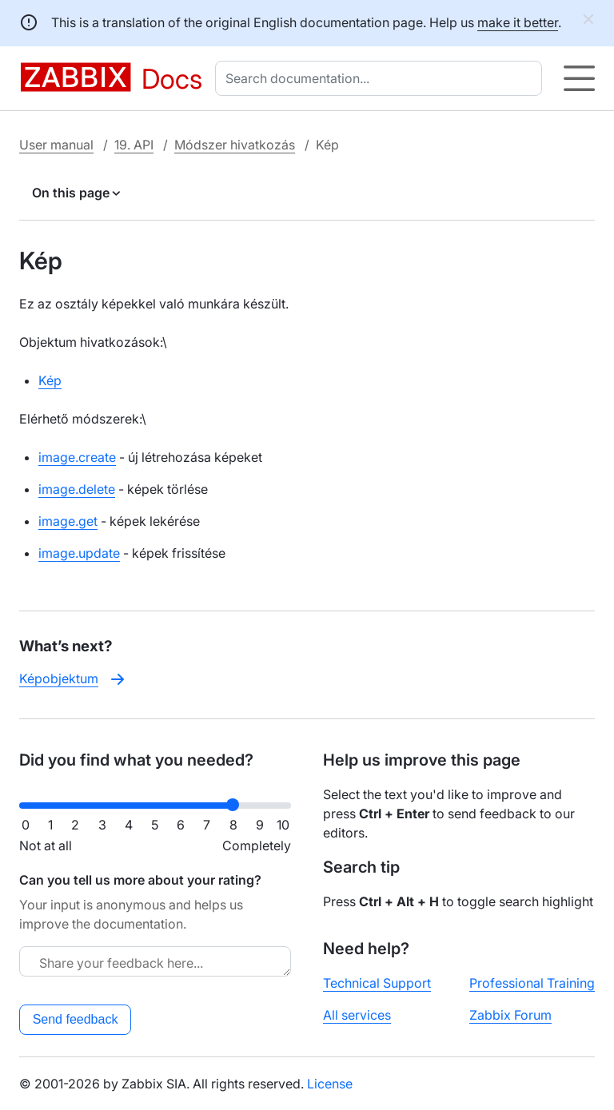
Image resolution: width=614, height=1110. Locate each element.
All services (357, 1015)
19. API (134, 145)
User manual (56, 145)
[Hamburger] (579, 78)
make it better (517, 22)
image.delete (76, 489)
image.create (77, 457)
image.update (79, 553)
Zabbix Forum (510, 1015)
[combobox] (381, 78)
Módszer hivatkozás (234, 145)
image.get (68, 521)
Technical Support (377, 983)
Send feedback (75, 1019)
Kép (50, 380)
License (330, 1084)
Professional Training (532, 983)
